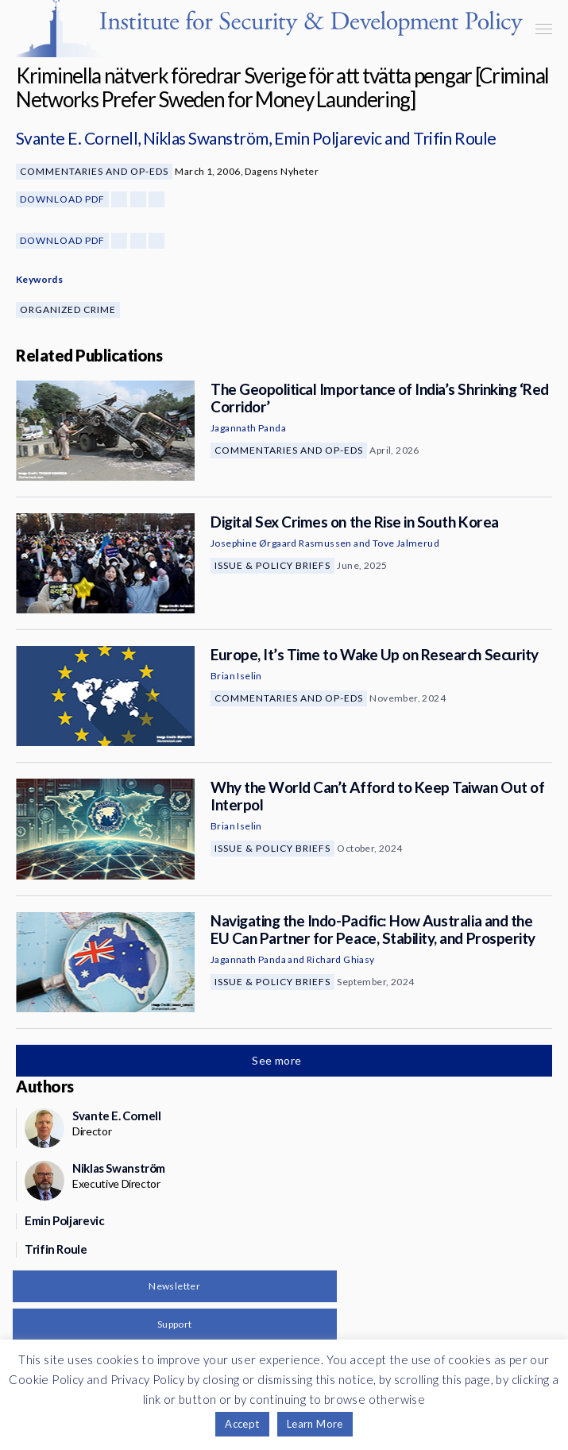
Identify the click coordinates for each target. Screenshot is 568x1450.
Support (174, 1324)
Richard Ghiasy (341, 959)
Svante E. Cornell (76, 138)
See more (278, 1060)
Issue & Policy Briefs (272, 565)
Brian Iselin (236, 676)
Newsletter (174, 1286)
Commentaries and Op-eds (94, 171)
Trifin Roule (455, 138)
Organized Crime (68, 309)
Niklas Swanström (206, 138)
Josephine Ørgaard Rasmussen (281, 543)
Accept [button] (242, 1423)
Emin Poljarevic (328, 138)
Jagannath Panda (248, 428)
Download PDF (62, 199)
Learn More (315, 1423)
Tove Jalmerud (406, 543)
